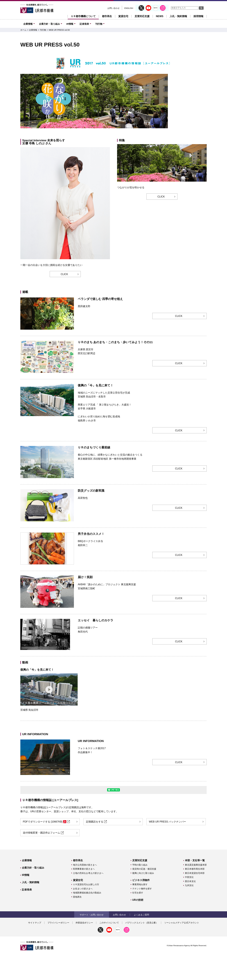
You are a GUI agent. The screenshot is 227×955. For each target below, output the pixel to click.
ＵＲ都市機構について (83, 16)
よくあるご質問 (141, 914)
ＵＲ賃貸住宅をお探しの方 (86, 884)
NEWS (159, 16)
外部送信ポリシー (84, 922)
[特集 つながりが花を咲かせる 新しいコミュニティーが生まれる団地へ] (110, 132)
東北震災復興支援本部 (196, 865)
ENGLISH (128, 8)
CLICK (64, 274)
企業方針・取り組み (49, 24)
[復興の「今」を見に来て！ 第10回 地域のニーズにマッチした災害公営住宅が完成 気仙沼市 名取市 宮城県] (118, 132)
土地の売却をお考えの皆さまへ (88, 873)
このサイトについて (109, 922)
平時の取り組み (140, 865)
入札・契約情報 (178, 16)
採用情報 (198, 16)
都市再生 (107, 16)
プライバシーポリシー (58, 922)
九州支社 (189, 885)
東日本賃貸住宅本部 (194, 873)
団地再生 (77, 897)
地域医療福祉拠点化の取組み (87, 892)
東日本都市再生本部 (194, 869)
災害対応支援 (142, 16)
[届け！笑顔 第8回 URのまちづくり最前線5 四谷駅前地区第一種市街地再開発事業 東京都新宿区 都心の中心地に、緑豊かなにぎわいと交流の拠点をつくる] (114, 132)
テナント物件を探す (142, 888)
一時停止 (202, 133)
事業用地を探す (140, 884)
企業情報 (28, 24)
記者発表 (84, 24)
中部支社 (189, 877)
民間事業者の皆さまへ (84, 869)
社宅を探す (137, 892)
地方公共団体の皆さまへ (85, 865)
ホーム (23, 30)
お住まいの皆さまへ (83, 888)
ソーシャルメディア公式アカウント (181, 922)
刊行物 (98, 24)
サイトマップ (34, 922)
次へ (204, 101)
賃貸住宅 (123, 16)
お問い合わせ (113, 8)
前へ (23, 101)
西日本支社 (190, 881)
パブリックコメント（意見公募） (141, 922)
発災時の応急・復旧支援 (144, 869)
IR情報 (69, 24)
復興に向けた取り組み (143, 873)
